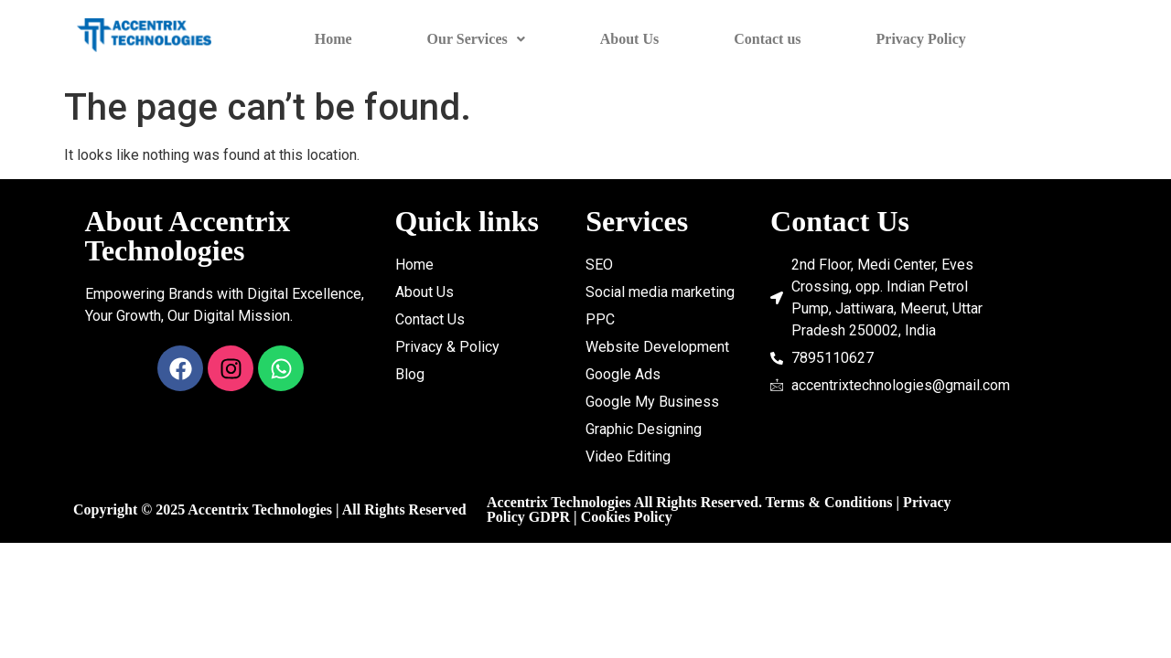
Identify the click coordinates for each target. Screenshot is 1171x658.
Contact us (767, 39)
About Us (629, 39)
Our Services (476, 39)
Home (333, 39)
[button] (476, 39)
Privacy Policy (921, 39)
